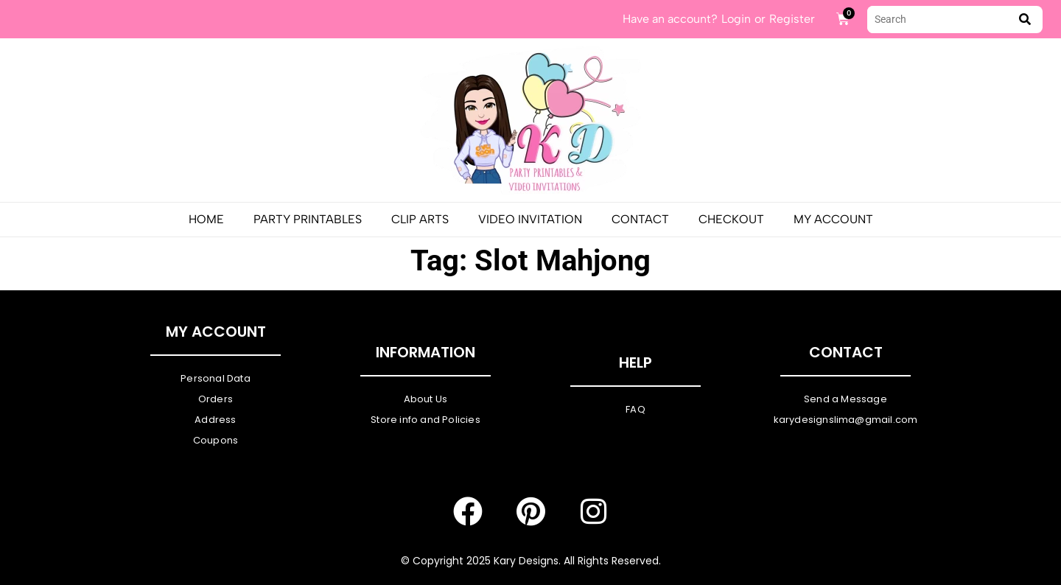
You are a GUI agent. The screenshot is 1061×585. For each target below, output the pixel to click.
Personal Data (216, 378)
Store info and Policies (425, 420)
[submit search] (1025, 19)
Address (215, 420)
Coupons (215, 440)
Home (206, 219)
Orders (215, 399)
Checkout (731, 219)
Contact (640, 219)
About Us (426, 399)
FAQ (635, 409)
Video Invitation (530, 219)
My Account (833, 219)
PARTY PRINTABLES (307, 219)
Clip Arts (420, 219)
